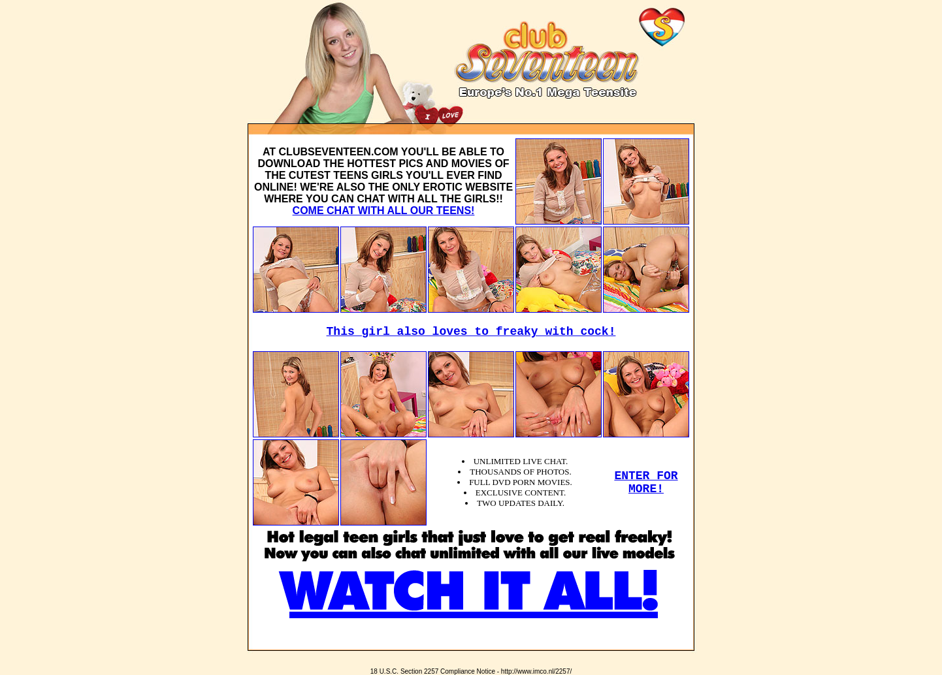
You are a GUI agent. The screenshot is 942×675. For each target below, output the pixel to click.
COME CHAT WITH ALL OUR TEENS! (384, 210)
